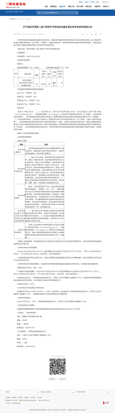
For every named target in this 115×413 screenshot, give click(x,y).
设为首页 (33, 398)
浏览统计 (26, 398)
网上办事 (80, 6)
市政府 (92, 2)
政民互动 (88, 6)
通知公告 (28, 19)
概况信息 (53, 6)
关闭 (62, 379)
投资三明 (71, 6)
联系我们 (20, 398)
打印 (52, 379)
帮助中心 (106, 6)
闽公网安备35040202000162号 (28, 401)
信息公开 (62, 6)
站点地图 (8, 398)
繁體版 (97, 2)
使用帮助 (14, 398)
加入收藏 (39, 398)
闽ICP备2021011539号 (44, 401)
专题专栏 (97, 6)
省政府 (86, 2)
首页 (46, 6)
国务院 (80, 2)
